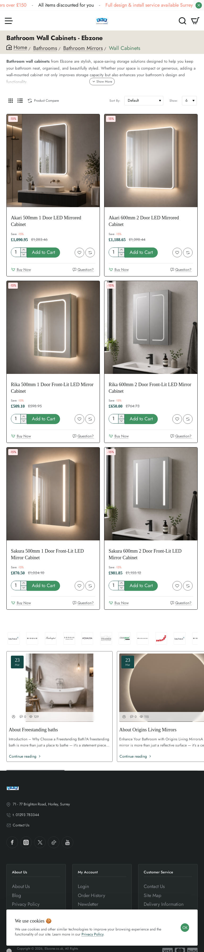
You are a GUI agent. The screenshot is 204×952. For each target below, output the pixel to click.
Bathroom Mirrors (83, 48)
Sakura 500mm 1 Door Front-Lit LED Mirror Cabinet (47, 554)
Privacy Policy (92, 934)
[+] (23, 250)
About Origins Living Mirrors (148, 729)
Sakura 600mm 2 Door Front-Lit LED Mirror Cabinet (145, 554)
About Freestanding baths (33, 729)
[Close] (199, 5)
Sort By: (114, 100)
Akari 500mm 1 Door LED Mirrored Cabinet (46, 221)
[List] (20, 100)
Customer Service (158, 872)
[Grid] (10, 100)
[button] (43, 252)
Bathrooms (45, 48)
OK (185, 927)
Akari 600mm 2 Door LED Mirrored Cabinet (144, 221)
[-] (23, 254)
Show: (173, 100)
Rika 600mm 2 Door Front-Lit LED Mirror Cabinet (150, 388)
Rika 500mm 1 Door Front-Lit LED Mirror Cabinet (52, 388)
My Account (88, 872)
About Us (19, 872)
